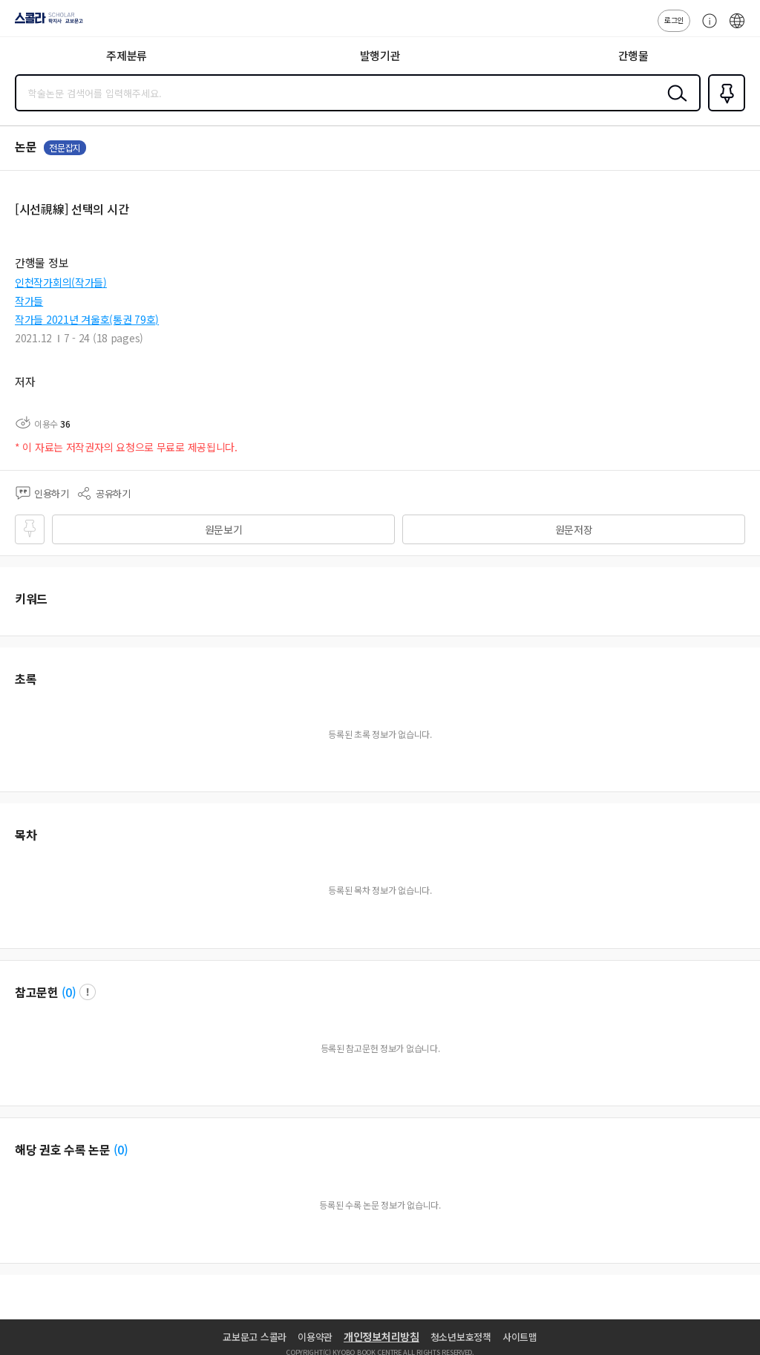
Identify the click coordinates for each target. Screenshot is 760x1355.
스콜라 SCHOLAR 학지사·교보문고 (45, 23)
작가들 (29, 300)
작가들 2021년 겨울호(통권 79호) (87, 319)
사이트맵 (519, 1337)
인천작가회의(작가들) (61, 282)
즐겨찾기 (724, 109)
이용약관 (315, 1337)
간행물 (633, 55)
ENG (737, 28)
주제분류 (126, 55)
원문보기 (224, 529)
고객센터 (705, 28)
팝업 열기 (87, 992)
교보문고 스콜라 (254, 1337)
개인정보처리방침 (381, 1336)
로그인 (674, 19)
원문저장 (574, 529)
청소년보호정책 (460, 1337)
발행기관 (380, 55)
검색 (674, 104)
